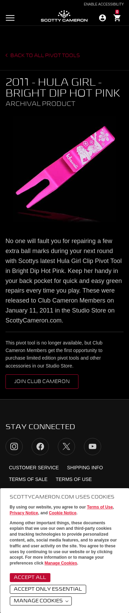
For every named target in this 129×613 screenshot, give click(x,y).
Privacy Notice (24, 513)
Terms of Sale (28, 479)
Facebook (40, 446)
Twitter (66, 446)
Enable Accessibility (104, 4)
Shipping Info (85, 467)
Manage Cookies (60, 563)
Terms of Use (100, 507)
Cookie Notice (62, 513)
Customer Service (34, 467)
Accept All (30, 577)
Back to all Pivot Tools (44, 55)
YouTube (92, 446)
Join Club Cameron (42, 381)
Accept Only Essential (48, 589)
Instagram (14, 446)
